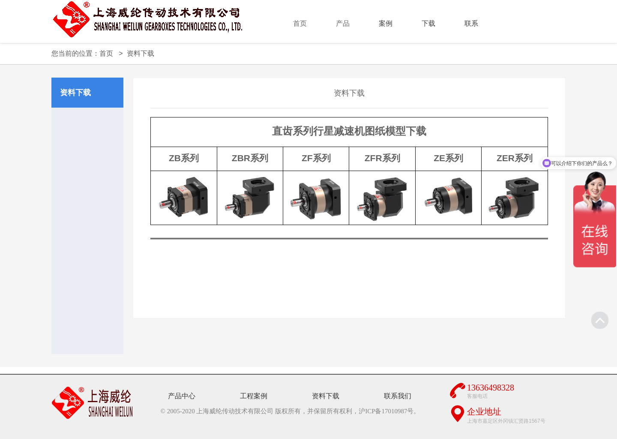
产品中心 (181, 396)
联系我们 (397, 396)
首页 (300, 23)
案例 (385, 23)
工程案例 (253, 396)
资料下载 (140, 53)
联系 (471, 23)
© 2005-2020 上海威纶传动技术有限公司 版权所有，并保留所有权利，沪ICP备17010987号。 (290, 411)
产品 (343, 23)
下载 (428, 23)
